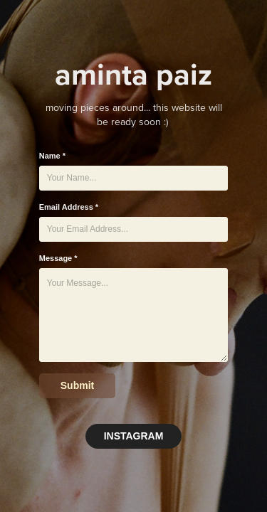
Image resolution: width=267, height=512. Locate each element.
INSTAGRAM (134, 436)
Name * (52, 155)
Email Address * (68, 207)
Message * (58, 258)
